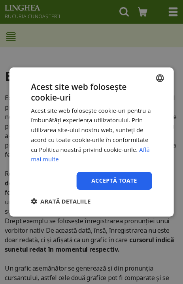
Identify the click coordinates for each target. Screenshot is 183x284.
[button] (61, 201)
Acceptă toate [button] (114, 180)
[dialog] (91, 142)
